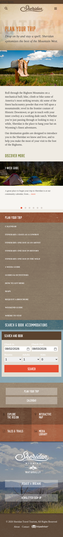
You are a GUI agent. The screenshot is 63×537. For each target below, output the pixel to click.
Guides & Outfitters (16, 275)
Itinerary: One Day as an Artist (23, 242)
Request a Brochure (17, 299)
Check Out (37, 344)
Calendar (10, 226)
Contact (25, 527)
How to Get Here (15, 283)
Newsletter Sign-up (31, 497)
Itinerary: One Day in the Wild (22, 259)
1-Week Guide (12, 267)
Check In (9, 344)
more (33, 194)
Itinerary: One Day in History (22, 251)
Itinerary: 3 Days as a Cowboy (22, 234)
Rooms (8, 354)
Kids (43, 354)
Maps (8, 291)
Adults (26, 354)
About (17, 527)
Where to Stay (13, 315)
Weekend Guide (14, 307)
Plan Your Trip (31, 391)
